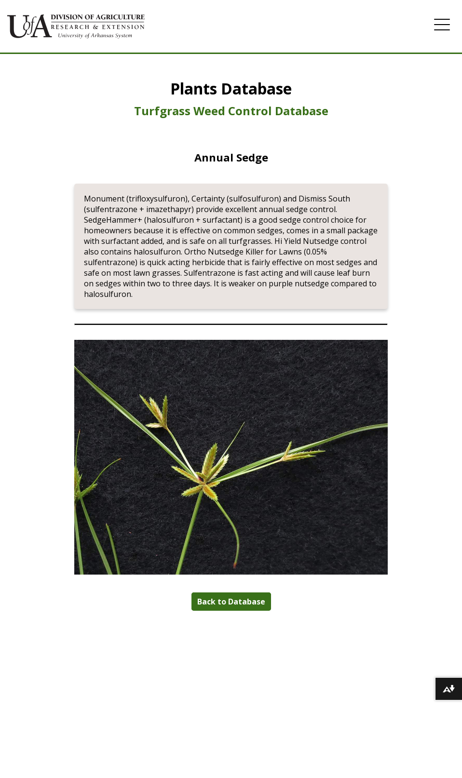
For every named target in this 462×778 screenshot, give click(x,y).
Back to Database (231, 601)
